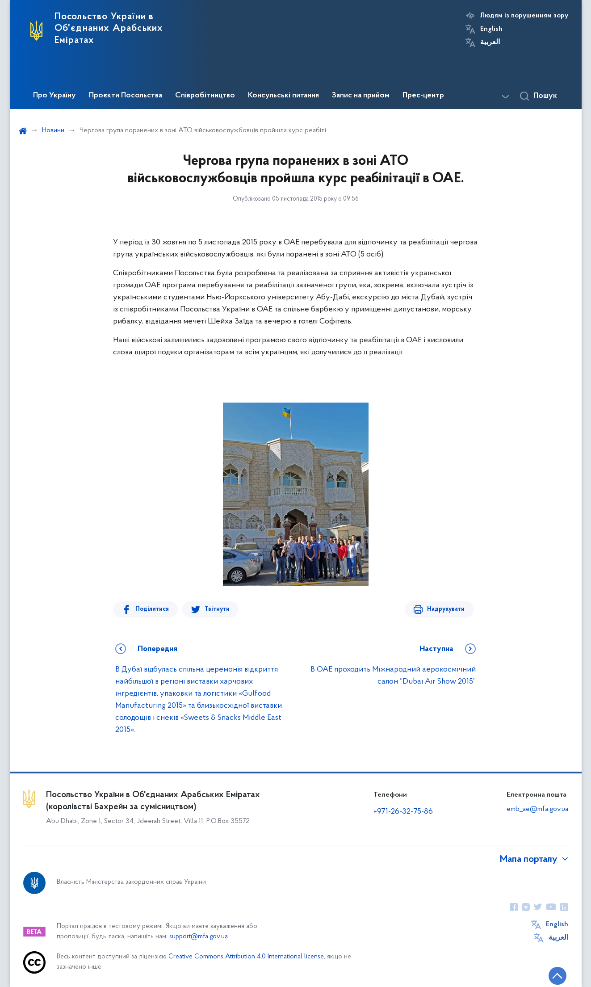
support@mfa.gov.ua (198, 936)
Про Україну (54, 96)
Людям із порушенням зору (524, 15)
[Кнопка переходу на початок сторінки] (557, 976)
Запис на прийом (361, 96)
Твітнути (217, 609)
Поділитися (152, 609)
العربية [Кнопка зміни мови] (490, 42)
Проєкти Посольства (125, 96)
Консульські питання (283, 96)
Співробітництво (205, 96)
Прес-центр (423, 96)
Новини (53, 130)
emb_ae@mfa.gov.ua (537, 809)
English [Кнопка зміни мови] (491, 29)
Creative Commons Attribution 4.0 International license (246, 956)
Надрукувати (446, 609)
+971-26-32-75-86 (403, 811)
